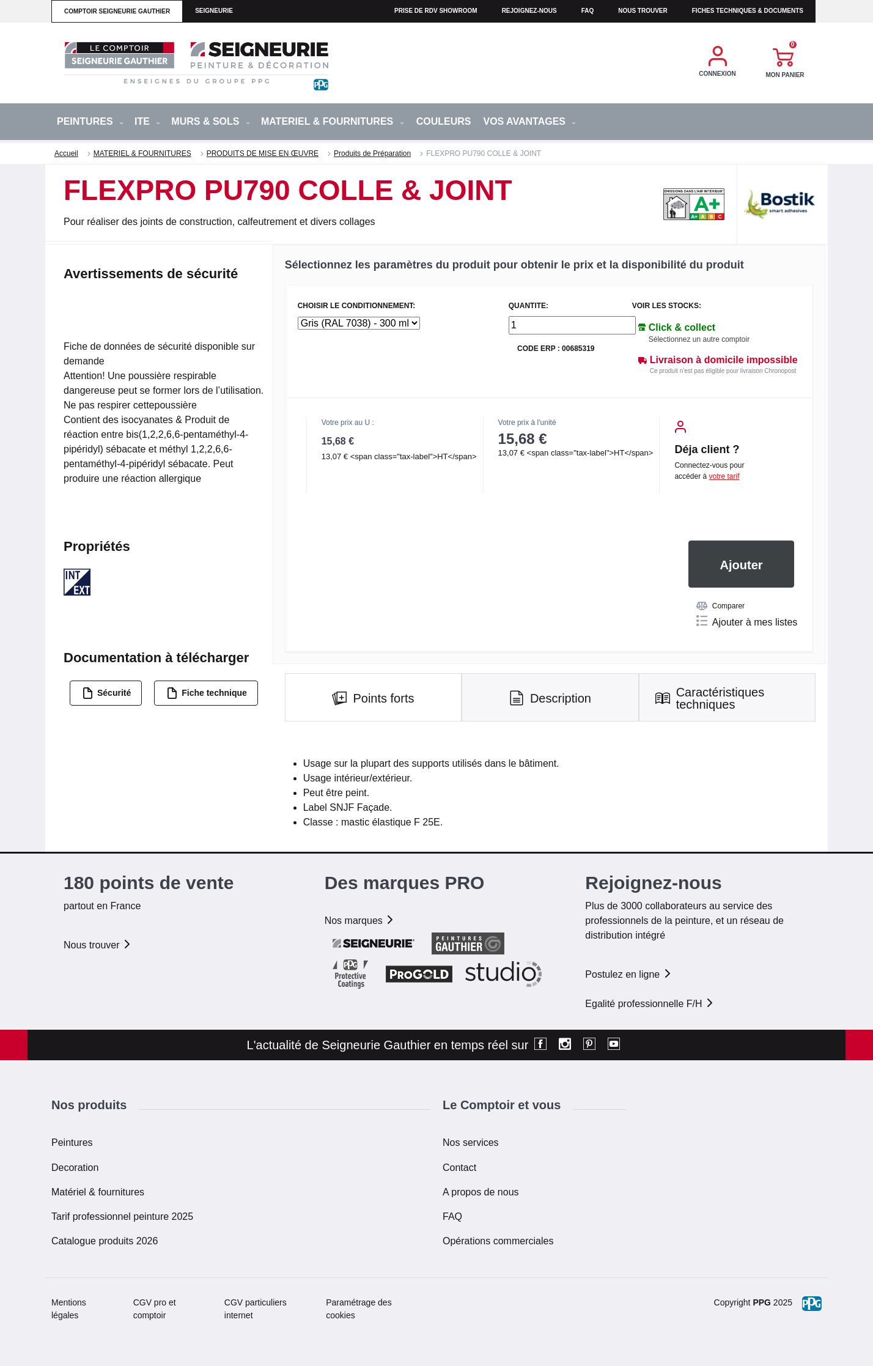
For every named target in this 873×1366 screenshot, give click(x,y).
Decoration (74, 1167)
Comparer (720, 605)
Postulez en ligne (628, 974)
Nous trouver (643, 10)
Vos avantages (529, 121)
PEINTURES (90, 121)
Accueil (66, 153)
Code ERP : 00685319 (556, 349)
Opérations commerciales (498, 1241)
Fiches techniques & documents (747, 10)
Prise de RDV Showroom (435, 10)
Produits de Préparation (372, 153)
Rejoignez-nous (529, 10)
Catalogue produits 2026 (104, 1241)
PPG (762, 1302)
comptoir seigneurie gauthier (117, 11)
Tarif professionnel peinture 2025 (122, 1216)
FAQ (452, 1216)
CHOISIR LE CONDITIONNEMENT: (357, 306)
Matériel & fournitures (97, 1192)
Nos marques (360, 920)
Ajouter (741, 565)
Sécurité (106, 693)
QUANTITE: (528, 306)
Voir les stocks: (666, 306)
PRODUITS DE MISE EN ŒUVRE (263, 153)
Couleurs (443, 121)
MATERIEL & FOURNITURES (332, 121)
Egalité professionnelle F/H (650, 1004)
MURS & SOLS (210, 121)
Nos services (471, 1142)
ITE (147, 121)
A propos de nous (481, 1192)
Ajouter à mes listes (747, 621)
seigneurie (214, 10)
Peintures (72, 1142)
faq (587, 10)
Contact (459, 1167)
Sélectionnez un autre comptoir (699, 339)
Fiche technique (206, 693)
